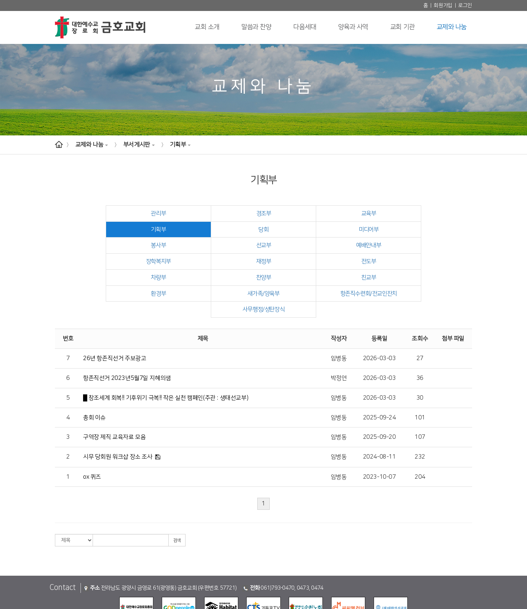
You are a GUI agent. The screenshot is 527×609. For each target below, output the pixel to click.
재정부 (315, 245)
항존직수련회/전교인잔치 (263, 277)
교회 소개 (207, 27)
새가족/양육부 (160, 277)
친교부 (315, 261)
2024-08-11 (379, 425)
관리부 (108, 213)
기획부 (180, 144)
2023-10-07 (379, 445)
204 (420, 445)
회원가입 (443, 5)
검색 (177, 508)
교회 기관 (402, 27)
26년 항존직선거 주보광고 (114, 326)
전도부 (419, 245)
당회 (107, 229)
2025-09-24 (379, 385)
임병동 (339, 326)
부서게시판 (139, 144)
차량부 (108, 261)
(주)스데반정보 (342, 602)
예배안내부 (107, 245)
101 (420, 385)
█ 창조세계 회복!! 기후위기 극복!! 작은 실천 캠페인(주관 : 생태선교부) (165, 366)
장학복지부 (211, 245)
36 (419, 346)
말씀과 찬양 (256, 27)
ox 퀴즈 (92, 445)
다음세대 (304, 27)
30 (419, 366)
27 (419, 326)
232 (420, 425)
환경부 (419, 261)
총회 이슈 (94, 385)
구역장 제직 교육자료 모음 (114, 405)
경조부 (211, 213)
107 (420, 405)
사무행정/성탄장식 (367, 277)
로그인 (465, 5)
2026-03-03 (379, 326)
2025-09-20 (379, 405)
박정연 (339, 346)
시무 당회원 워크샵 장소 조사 (118, 425)
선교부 (419, 229)
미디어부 (211, 229)
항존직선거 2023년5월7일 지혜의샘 (127, 346)
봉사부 (315, 229)
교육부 (315, 213)
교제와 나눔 (452, 27)
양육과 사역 (353, 27)
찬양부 (211, 261)
